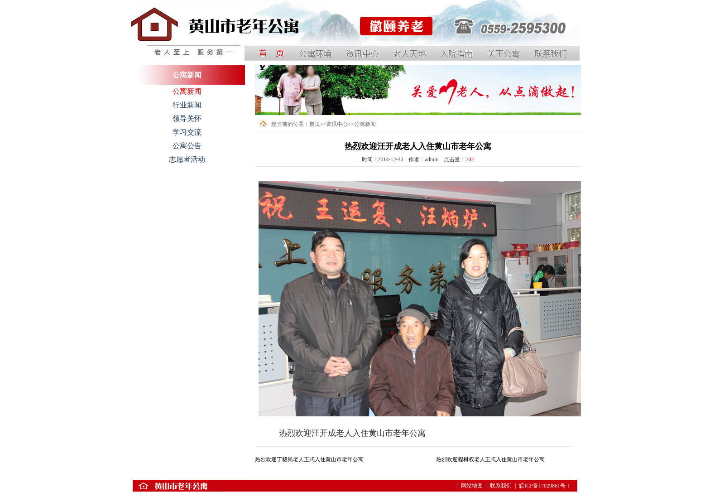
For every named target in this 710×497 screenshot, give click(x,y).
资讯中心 (337, 124)
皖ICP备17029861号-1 (544, 486)
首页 (314, 124)
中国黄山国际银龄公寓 (157, 49)
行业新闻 (187, 105)
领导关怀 (187, 118)
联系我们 (501, 486)
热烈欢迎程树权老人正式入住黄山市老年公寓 (490, 459)
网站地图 (472, 486)
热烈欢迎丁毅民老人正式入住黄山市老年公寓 (309, 459)
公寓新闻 (187, 91)
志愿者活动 (187, 159)
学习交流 (187, 132)
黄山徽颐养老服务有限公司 (391, 49)
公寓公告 (187, 146)
